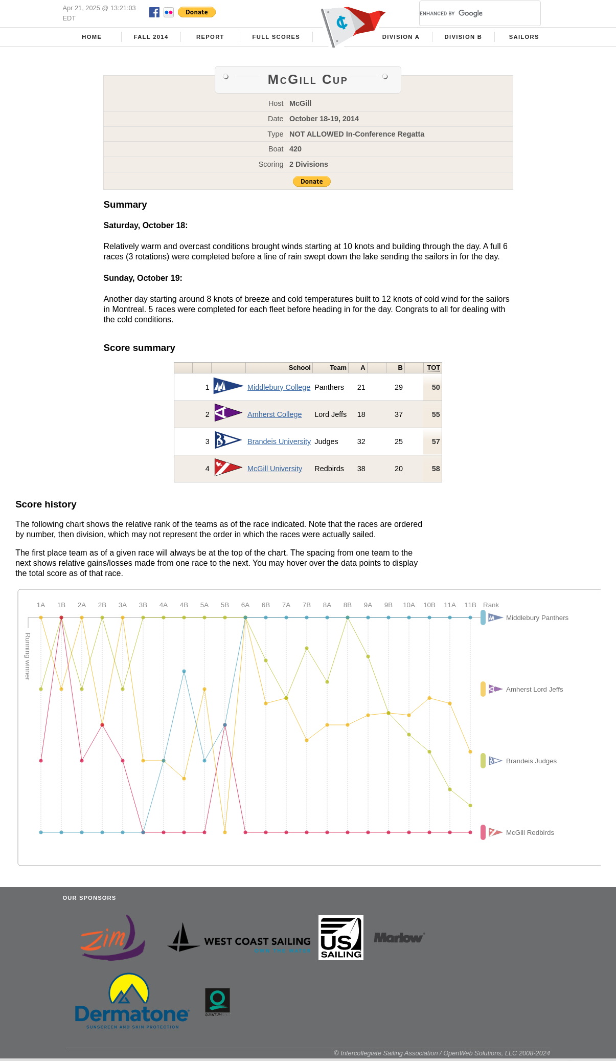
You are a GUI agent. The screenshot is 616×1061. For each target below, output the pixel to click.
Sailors (524, 37)
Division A (401, 37)
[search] (468, 13)
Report (210, 37)
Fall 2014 (151, 37)
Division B (464, 37)
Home (92, 37)
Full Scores (277, 37)
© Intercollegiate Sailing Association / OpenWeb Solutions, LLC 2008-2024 (442, 1053)
